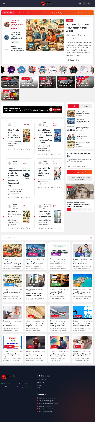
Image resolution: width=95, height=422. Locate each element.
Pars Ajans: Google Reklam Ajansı (14, 213)
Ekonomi (69, 20)
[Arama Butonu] (84, 3)
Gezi (69, 187)
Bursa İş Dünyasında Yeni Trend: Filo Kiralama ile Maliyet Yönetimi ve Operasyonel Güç (14, 177)
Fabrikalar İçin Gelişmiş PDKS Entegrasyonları (45, 213)
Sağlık (43, 78)
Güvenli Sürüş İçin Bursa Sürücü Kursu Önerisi (44, 172)
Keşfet (40, 388)
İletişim (39, 385)
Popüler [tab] (73, 106)
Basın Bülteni (55, 124)
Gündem (81, 78)
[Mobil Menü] (3, 3)
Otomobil (6, 78)
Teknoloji (25, 78)
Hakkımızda (40, 382)
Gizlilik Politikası (41, 380)
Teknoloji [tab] (86, 106)
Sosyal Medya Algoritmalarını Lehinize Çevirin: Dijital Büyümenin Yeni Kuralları (44, 136)
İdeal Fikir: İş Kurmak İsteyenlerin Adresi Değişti (36, 13)
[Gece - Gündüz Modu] (88, 4)
